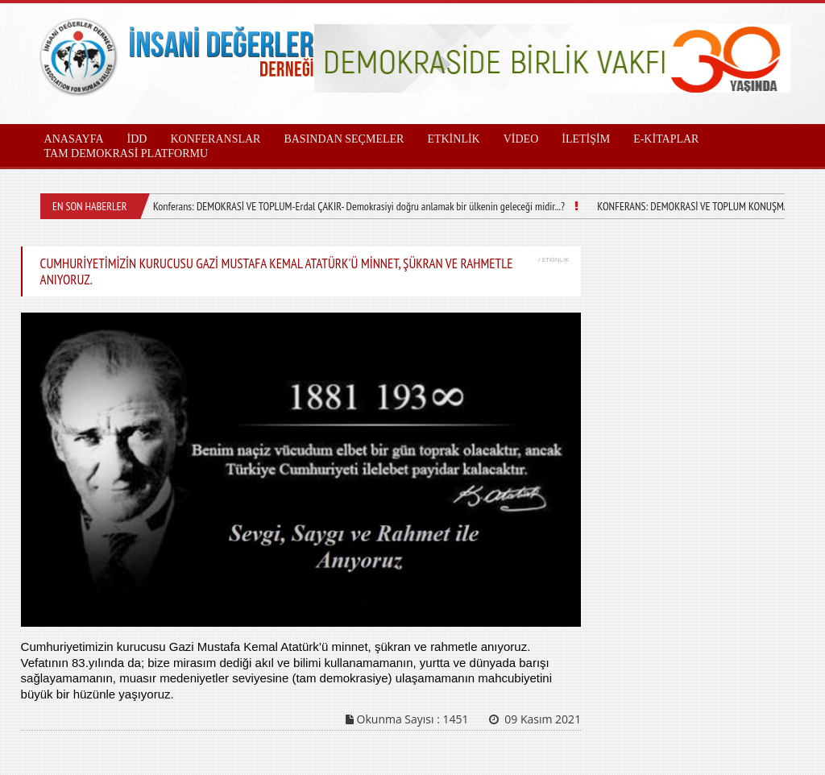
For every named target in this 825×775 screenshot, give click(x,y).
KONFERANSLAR (215, 139)
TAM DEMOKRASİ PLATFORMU (126, 153)
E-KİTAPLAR (666, 139)
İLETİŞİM (586, 139)
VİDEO (521, 139)
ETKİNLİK (453, 139)
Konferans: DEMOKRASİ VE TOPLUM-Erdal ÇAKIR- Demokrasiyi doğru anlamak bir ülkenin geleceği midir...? (359, 206)
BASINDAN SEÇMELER (344, 139)
